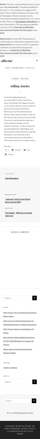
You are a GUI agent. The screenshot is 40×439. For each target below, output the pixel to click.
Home (7, 68)
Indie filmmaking (17, 68)
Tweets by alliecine (10, 368)
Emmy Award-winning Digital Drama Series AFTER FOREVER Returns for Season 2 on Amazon (19, 341)
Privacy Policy (28, 429)
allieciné (6, 61)
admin (16, 78)
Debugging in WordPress (26, 21)
